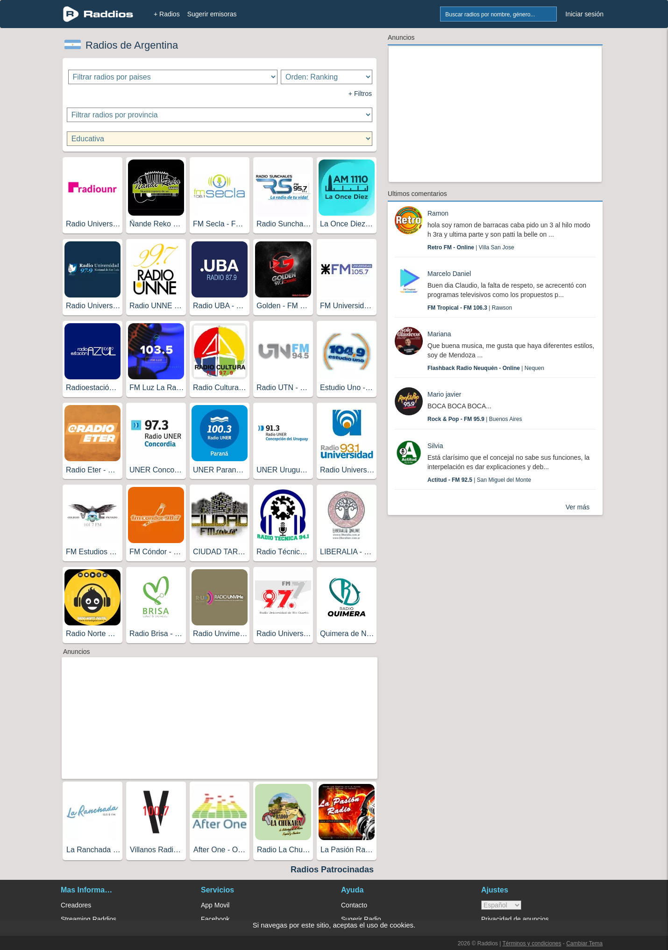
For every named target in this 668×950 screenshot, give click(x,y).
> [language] (501, 905)
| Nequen (485, 368)
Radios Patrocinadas (332, 869)
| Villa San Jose (470, 247)
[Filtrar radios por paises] (173, 77)
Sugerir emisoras (212, 14)
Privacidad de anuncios (515, 919)
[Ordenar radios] (326, 77)
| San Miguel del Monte (479, 480)
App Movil (215, 905)
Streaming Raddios (88, 919)
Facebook (215, 919)
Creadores (76, 905)
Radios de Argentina (131, 45)
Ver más (578, 507)
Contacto (354, 905)
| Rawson (469, 308)
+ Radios (167, 14)
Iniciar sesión (584, 14)
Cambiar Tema (584, 943)
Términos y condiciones (531, 943)
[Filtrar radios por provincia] (220, 115)
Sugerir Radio (361, 919)
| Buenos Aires (474, 419)
